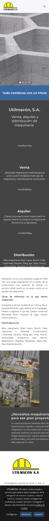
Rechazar (26, 514)
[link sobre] (24, 468)
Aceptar (39, 514)
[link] (10, 6)
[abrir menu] (44, 6)
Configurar (11, 514)
